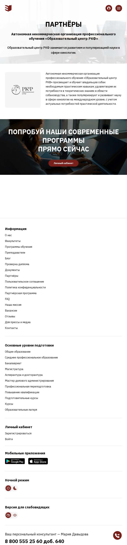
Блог (8, 258)
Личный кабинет (63, 163)
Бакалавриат (13, 363)
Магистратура (14, 369)
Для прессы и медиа (18, 322)
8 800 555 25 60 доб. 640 (34, 541)
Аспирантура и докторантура (24, 374)
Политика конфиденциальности (25, 287)
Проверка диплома (17, 264)
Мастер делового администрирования (29, 380)
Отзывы (10, 316)
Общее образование (18, 351)
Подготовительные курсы (21, 398)
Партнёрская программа (21, 293)
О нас (8, 235)
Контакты (11, 328)
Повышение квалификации (22, 392)
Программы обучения (18, 246)
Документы (12, 270)
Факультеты (13, 241)
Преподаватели (15, 252)
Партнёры (11, 275)
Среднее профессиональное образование (31, 357)
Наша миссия (13, 304)
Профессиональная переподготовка (28, 386)
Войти (9, 439)
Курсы (9, 403)
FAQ (7, 299)
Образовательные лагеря (21, 409)
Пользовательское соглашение (24, 281)
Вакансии (11, 310)
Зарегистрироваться (18, 433)
